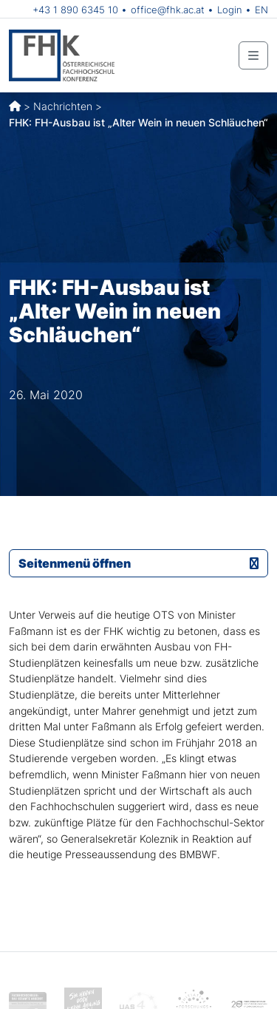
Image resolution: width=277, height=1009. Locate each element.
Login (229, 10)
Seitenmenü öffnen (138, 563)
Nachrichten (62, 106)
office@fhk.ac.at (168, 10)
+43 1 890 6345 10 (75, 10)
